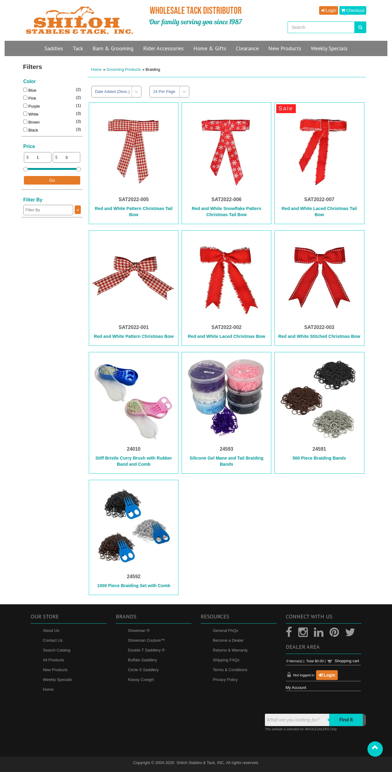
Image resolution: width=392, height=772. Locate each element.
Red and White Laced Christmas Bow (226, 336)
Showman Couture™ (146, 640)
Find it (346, 720)
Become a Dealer (228, 640)
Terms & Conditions (230, 669)
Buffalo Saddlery (142, 660)
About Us (51, 630)
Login (328, 10)
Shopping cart (346, 661)
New (284, 48)
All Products (53, 660)
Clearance (247, 48)
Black (30, 130)
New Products (55, 669)
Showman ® (139, 630)
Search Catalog (56, 650)
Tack (78, 48)
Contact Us (52, 640)
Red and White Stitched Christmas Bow (319, 336)
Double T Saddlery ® (146, 650)
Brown (31, 122)
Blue (29, 90)
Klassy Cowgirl (141, 679)
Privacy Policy (225, 679)
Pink (29, 98)
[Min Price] (37, 157)
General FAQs (225, 630)
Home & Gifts (209, 48)
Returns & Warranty (230, 650)
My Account (296, 687)
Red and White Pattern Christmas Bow (134, 336)
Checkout (352, 10)
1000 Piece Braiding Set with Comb (133, 585)
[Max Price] (66, 157)
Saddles (53, 48)
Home (96, 69)
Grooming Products (124, 69)
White (31, 114)
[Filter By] (48, 210)
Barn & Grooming (113, 48)
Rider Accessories (163, 48)
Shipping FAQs (226, 660)
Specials (329, 48)
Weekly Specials (57, 679)
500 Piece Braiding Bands (319, 458)
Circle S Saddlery (143, 669)
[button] (375, 749)
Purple (31, 106)
